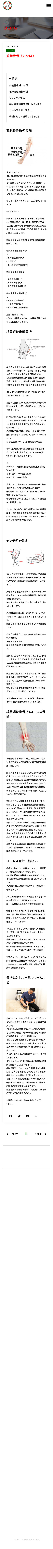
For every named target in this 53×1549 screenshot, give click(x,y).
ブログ (10, 51)
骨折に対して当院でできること (24, 116)
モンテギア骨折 (17, 98)
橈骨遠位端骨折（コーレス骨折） (25, 104)
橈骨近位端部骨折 (18, 92)
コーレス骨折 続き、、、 (21, 110)
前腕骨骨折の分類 (18, 85)
